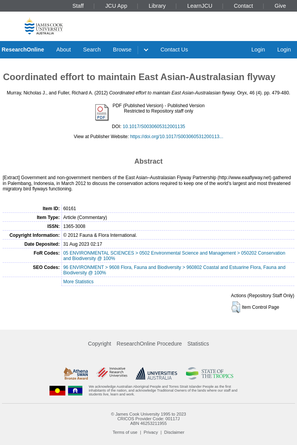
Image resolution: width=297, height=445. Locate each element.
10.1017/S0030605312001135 (154, 126)
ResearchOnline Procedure (149, 344)
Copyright (99, 344)
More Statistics (78, 281)
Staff (78, 6)
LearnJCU (199, 6)
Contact (243, 6)
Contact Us (174, 49)
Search (92, 49)
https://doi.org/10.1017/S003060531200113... (176, 136)
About (63, 49)
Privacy (151, 432)
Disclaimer (174, 432)
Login (258, 49)
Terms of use (125, 432)
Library (157, 6)
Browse (122, 49)
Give (280, 6)
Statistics (198, 344)
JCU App (116, 6)
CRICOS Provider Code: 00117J (148, 418)
